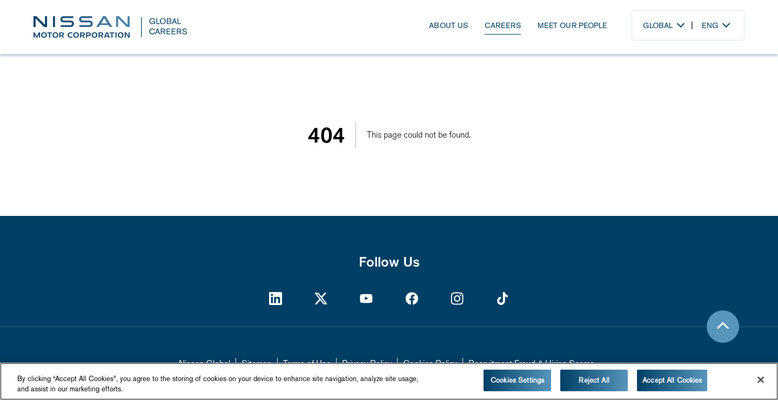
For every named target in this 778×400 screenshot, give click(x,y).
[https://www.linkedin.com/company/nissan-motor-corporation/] (275, 298)
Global (658, 25)
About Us (448, 25)
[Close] (761, 380)
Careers (503, 25)
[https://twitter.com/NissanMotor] (321, 298)
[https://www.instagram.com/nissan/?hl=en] (457, 298)
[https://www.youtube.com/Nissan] (366, 298)
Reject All (594, 380)
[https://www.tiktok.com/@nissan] (502, 298)
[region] (389, 381)
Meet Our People (572, 25)
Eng (710, 25)
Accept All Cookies (672, 380)
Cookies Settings (517, 380)
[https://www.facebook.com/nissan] (411, 298)
